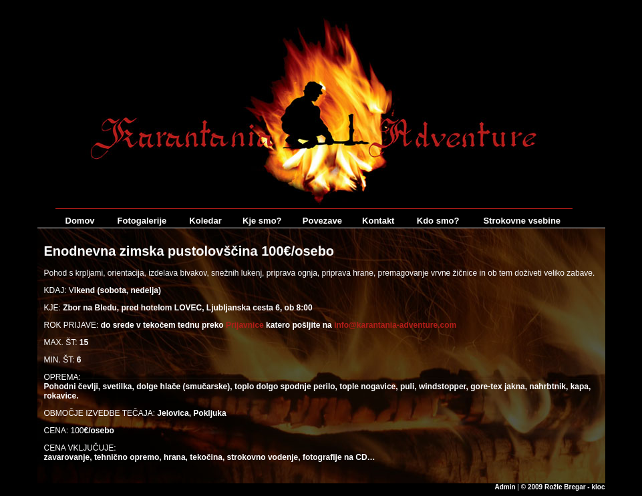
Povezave (322, 221)
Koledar (205, 221)
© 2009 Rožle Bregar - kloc (563, 487)
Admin (504, 487)
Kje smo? (262, 221)
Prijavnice (245, 325)
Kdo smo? (438, 221)
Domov (80, 221)
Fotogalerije (142, 221)
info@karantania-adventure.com (395, 325)
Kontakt (378, 221)
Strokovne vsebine (521, 221)
